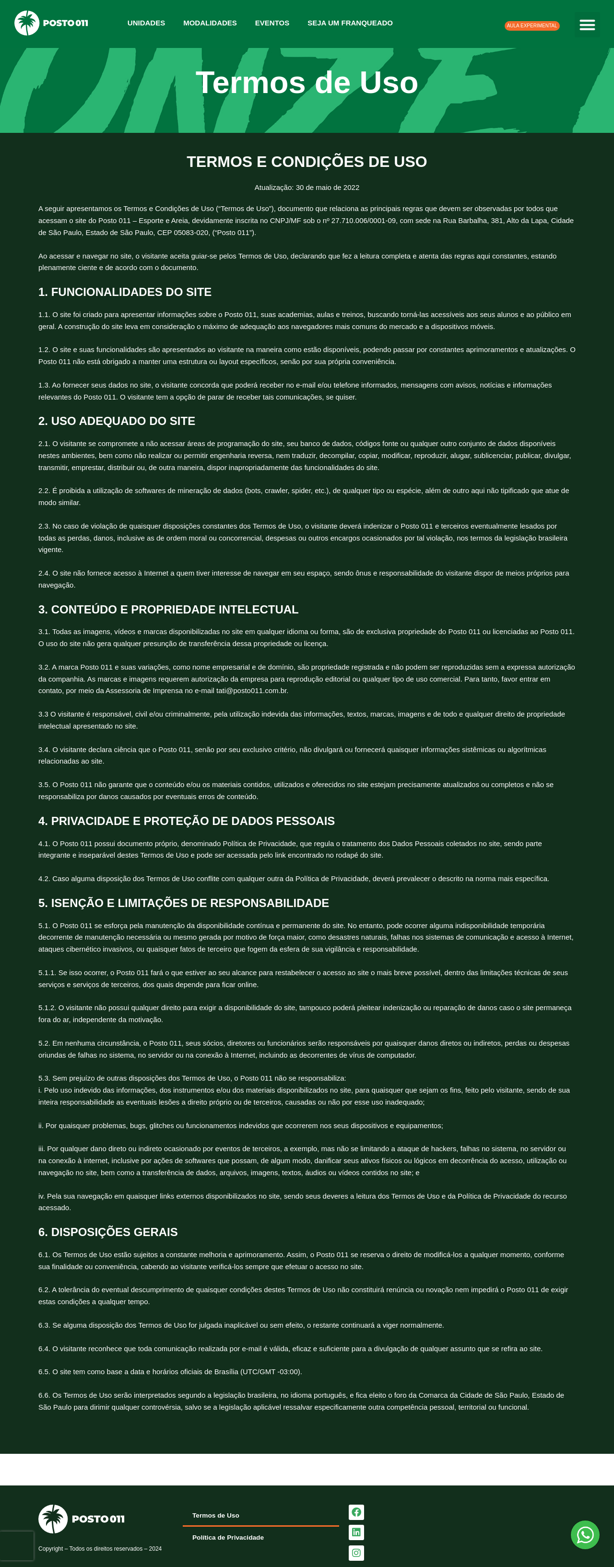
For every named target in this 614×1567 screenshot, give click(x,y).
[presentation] (17, 1546)
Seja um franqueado (350, 23)
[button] (587, 24)
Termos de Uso (218, 1515)
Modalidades (210, 23)
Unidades (146, 23)
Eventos (272, 23)
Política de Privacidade (231, 1537)
